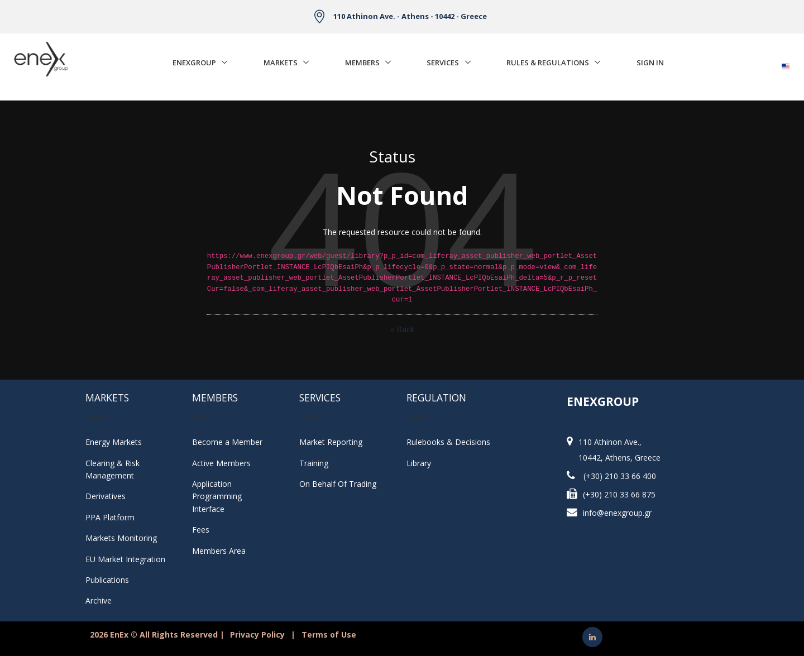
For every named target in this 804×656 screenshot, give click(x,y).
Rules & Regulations (547, 63)
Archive (98, 600)
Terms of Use (329, 634)
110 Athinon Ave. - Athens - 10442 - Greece (410, 16)
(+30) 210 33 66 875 (619, 494)
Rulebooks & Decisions (448, 442)
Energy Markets (113, 442)
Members (362, 63)
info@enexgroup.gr (617, 512)
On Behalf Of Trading (337, 483)
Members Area (219, 550)
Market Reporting (330, 442)
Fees (200, 529)
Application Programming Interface (222, 496)
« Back (402, 329)
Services (443, 63)
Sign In (650, 63)
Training (313, 463)
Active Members (221, 463)
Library (418, 463)
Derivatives (105, 496)
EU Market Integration (125, 559)
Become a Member (227, 442)
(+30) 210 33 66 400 (619, 476)
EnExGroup (194, 63)
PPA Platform (110, 517)
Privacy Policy (257, 634)
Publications (107, 579)
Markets (281, 63)
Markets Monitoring (121, 538)
